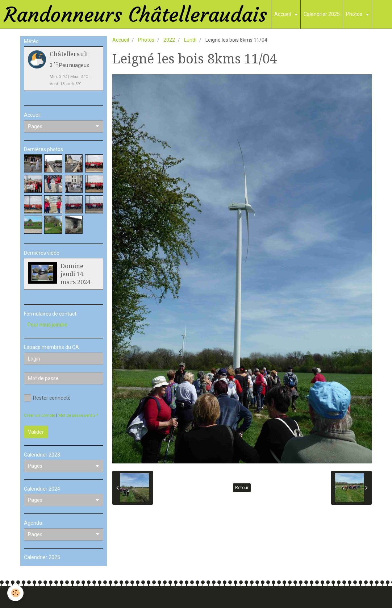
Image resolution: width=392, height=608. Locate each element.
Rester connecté (47, 397)
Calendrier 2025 (322, 14)
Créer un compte (39, 415)
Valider (36, 432)
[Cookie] (15, 593)
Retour (242, 487)
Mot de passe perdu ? (78, 415)
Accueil (283, 14)
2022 (169, 40)
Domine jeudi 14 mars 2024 (75, 274)
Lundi (190, 40)
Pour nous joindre (47, 325)
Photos (354, 14)
